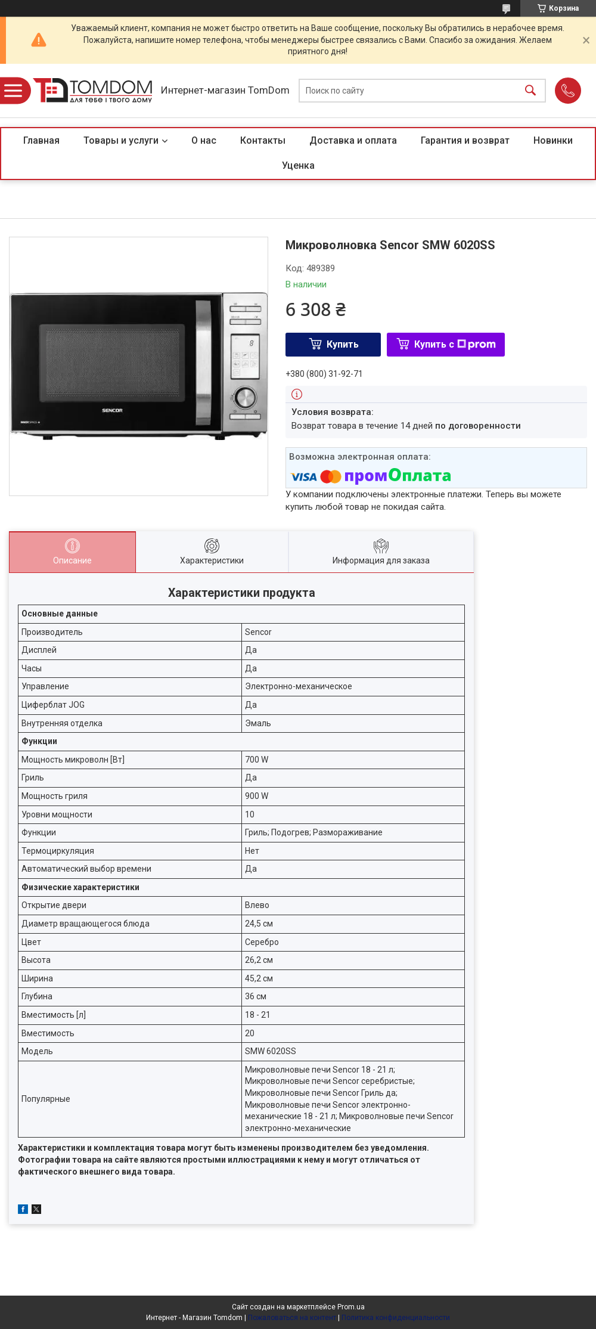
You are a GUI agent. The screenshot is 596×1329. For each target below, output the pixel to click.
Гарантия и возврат (465, 140)
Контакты (262, 140)
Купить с (455, 344)
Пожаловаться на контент (292, 1317)
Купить (343, 344)
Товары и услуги (121, 140)
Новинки (553, 140)
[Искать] (530, 91)
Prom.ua (351, 1307)
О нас (203, 140)
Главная (41, 140)
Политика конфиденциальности (396, 1317)
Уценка (298, 165)
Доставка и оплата (353, 140)
